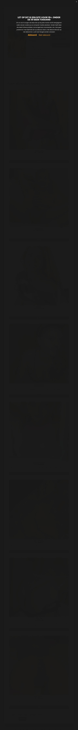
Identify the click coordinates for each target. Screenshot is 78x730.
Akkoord (32, 35)
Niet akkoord (44, 35)
